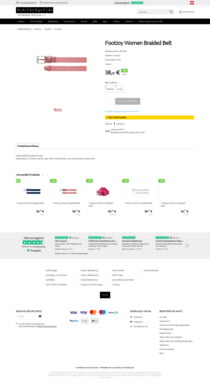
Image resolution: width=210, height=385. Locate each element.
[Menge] (110, 101)
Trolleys (116, 21)
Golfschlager (51, 270)
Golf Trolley (117, 275)
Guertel (47, 29)
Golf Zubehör (118, 270)
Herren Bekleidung (89, 270)
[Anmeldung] (186, 12)
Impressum (165, 321)
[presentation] (42, 175)
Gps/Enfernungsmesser (123, 279)
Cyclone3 (116, 367)
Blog (162, 353)
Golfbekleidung (24, 29)
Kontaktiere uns (140, 326)
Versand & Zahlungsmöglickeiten (175, 325)
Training (116, 284)
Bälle (95, 21)
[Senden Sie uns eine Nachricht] (53, 2)
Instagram (138, 321)
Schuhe (84, 21)
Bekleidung (53, 21)
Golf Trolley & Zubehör (56, 284)
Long (119, 88)
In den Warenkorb (128, 101)
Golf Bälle (50, 279)
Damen (37, 29)
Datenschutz (165, 333)
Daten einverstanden (47, 326)
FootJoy (58, 29)
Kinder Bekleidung (89, 279)
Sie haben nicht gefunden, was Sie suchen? (122, 111)
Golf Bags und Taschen (56, 275)
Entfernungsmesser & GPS (150, 21)
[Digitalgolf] (105, 295)
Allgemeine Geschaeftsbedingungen (176, 341)
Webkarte (164, 345)
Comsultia (129, 367)
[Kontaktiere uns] (26, 2)
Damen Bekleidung (89, 275)
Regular (110, 88)
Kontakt (163, 317)
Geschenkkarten (151, 270)
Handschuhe (69, 21)
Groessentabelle (167, 349)
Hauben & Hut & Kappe (92, 284)
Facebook (121, 123)
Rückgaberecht (166, 329)
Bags (105, 21)
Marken (21, 21)
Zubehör (129, 21)
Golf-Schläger (36, 21)
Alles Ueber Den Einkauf (171, 337)
